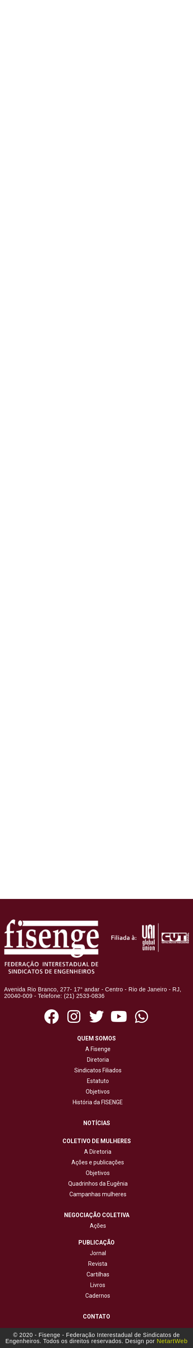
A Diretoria (96, 1151)
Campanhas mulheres (96, 1194)
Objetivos (96, 1091)
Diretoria (96, 1059)
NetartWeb (172, 1340)
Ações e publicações (96, 1162)
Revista (97, 1263)
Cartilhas (98, 1274)
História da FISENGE (96, 1102)
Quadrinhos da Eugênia (97, 1183)
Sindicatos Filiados (97, 1070)
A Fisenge (97, 1049)
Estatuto (96, 1081)
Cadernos (97, 1295)
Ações (96, 1225)
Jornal (98, 1253)
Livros (97, 1285)
